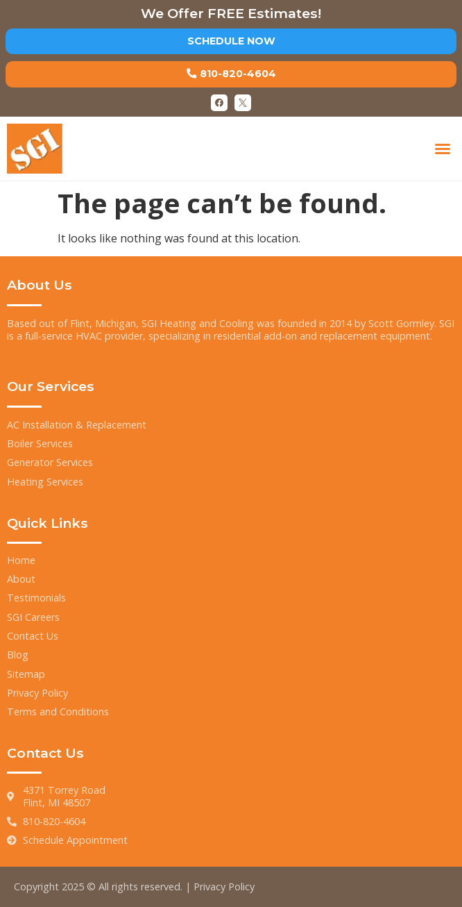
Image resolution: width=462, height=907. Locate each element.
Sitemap (26, 674)
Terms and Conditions (58, 711)
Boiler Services (40, 443)
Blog (17, 654)
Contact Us (32, 636)
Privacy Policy (37, 693)
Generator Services (50, 462)
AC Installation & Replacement (76, 425)
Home (21, 560)
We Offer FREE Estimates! (231, 13)
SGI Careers (33, 617)
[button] (442, 148)
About (21, 579)
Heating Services (45, 482)
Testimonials (36, 598)
